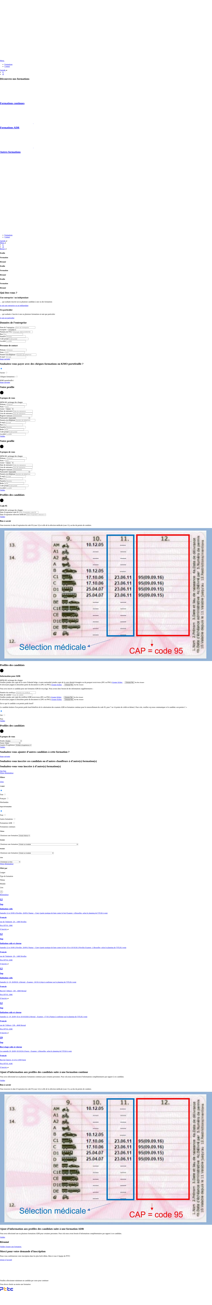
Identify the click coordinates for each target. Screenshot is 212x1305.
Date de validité (6, 695)
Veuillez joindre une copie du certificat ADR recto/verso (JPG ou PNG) (31, 697)
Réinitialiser (9, 773)
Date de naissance (6, 411)
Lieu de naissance (6, 413)
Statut (2, 743)
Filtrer (2, 773)
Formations (8, 64)
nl (3, 74)
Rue (1, 334)
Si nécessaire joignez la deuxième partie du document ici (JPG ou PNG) (32, 685)
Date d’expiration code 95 (9, 512)
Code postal (4, 339)
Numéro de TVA (6, 332)
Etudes (2, 741)
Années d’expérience (7, 745)
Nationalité (4, 418)
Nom (2, 352)
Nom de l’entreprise (8, 327)
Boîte (2, 429)
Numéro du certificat (8, 692)
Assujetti (4, 330)
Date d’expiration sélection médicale (13, 514)
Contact (7, 66)
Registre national (6, 416)
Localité (3, 341)
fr (3, 72)
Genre (3, 409)
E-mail (3, 357)
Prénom (3, 350)
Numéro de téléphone (8, 355)
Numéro (3, 336)
